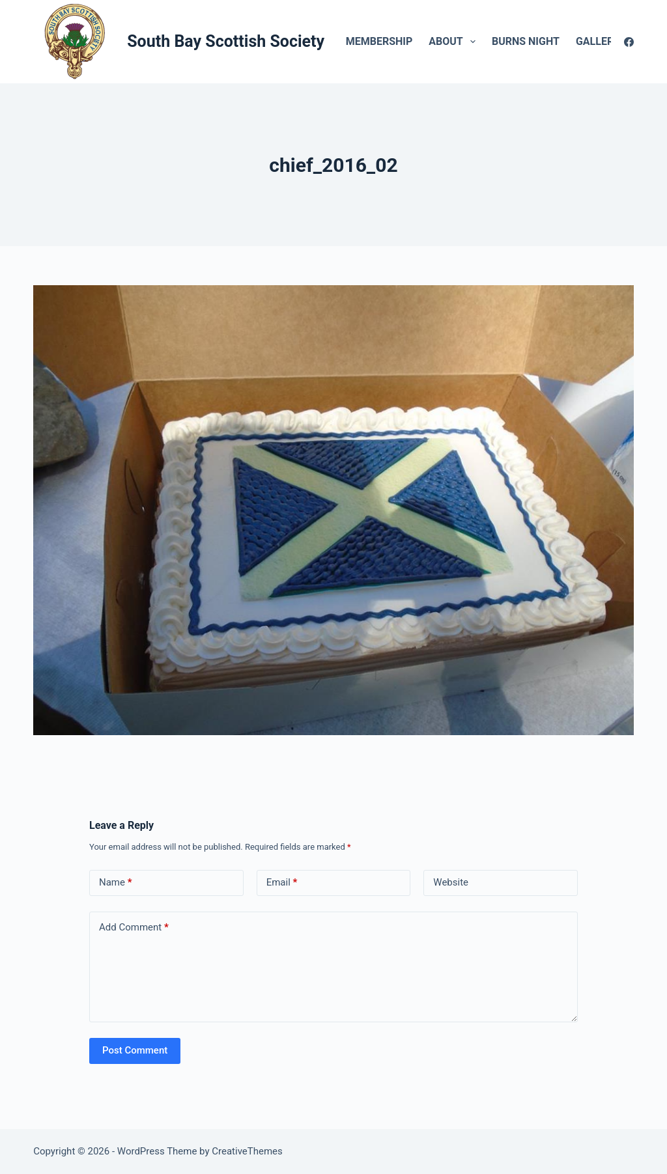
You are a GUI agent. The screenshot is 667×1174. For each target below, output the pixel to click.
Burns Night (526, 41)
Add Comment (134, 927)
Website (450, 882)
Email (282, 882)
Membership (379, 41)
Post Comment (134, 1050)
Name (115, 882)
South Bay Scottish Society (225, 41)
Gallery (607, 41)
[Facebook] (629, 42)
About (455, 41)
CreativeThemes (247, 1151)
